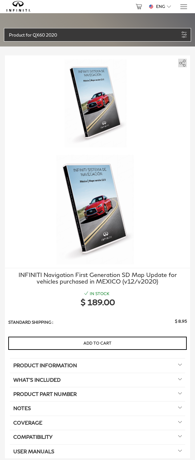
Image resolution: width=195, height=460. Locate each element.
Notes (97, 408)
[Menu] (183, 7)
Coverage (97, 423)
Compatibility (97, 437)
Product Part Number (97, 394)
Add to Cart (97, 343)
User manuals (97, 451)
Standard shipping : (30, 322)
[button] (94, 34)
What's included (97, 380)
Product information (97, 365)
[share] (181, 61)
